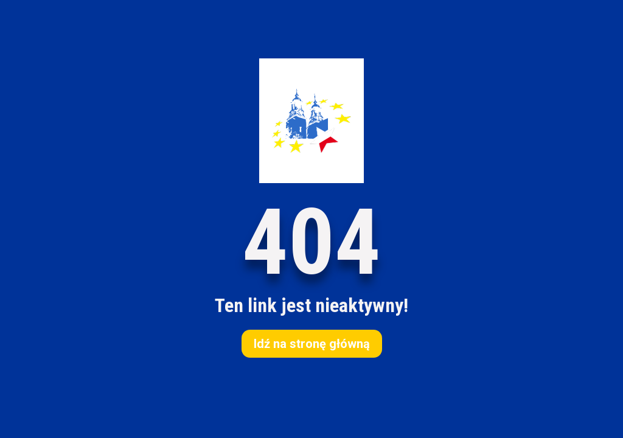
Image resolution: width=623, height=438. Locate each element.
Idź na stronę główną (312, 343)
